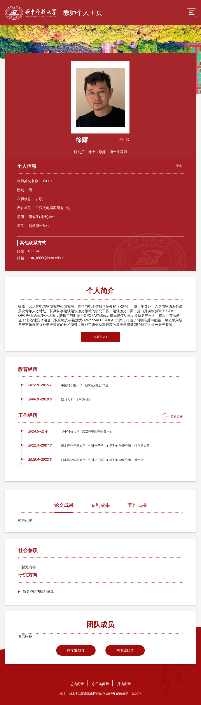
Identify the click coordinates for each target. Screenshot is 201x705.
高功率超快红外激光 (38, 591)
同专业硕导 (125, 650)
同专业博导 (76, 650)
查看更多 (177, 416)
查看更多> (100, 336)
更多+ (179, 165)
